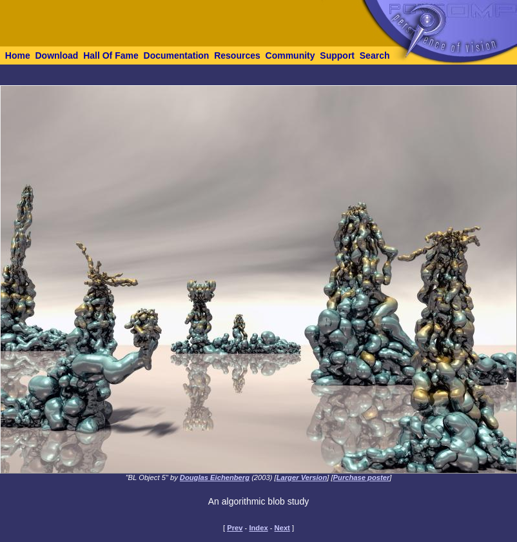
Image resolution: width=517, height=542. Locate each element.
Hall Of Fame (111, 55)
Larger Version (302, 477)
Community (290, 55)
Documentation (177, 55)
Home (17, 55)
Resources (237, 55)
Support (337, 55)
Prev (234, 528)
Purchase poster (361, 477)
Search (375, 55)
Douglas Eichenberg (214, 477)
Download (56, 55)
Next (282, 528)
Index (258, 528)
